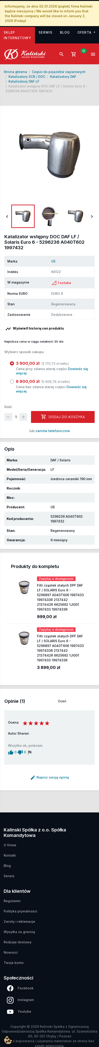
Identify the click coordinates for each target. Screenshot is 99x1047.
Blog (65, 32)
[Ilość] (16, 417)
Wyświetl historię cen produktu (35, 329)
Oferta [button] (85, 32)
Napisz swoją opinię (49, 777)
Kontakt (10, 855)
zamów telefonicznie (52, 431)
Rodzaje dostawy (17, 942)
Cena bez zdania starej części (52, 386)
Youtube (19, 1011)
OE (53, 261)
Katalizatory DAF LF (23, 81)
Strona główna (15, 72)
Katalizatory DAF (63, 76)
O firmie (10, 845)
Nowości (11, 952)
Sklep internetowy (19, 35)
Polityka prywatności (20, 911)
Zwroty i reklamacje (19, 921)
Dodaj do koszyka (63, 416)
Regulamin (12, 901)
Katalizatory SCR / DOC (26, 76)
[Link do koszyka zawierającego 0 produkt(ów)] (77, 54)
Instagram (20, 1000)
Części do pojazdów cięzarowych (58, 72)
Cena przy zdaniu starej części (52, 368)
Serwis (46, 32)
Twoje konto (14, 963)
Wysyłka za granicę (19, 932)
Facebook (20, 988)
